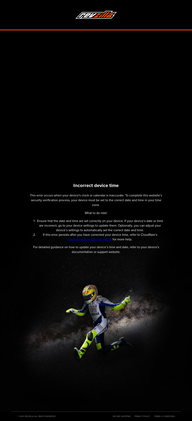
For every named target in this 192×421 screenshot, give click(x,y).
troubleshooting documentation (90, 239)
